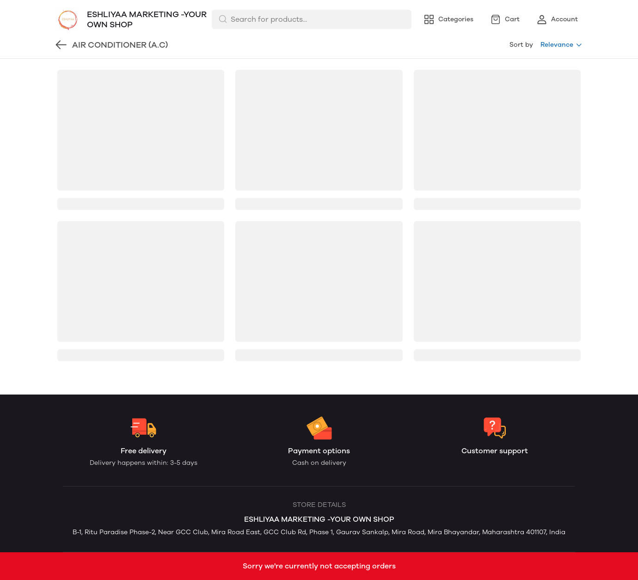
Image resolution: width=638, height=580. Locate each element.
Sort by (521, 45)
